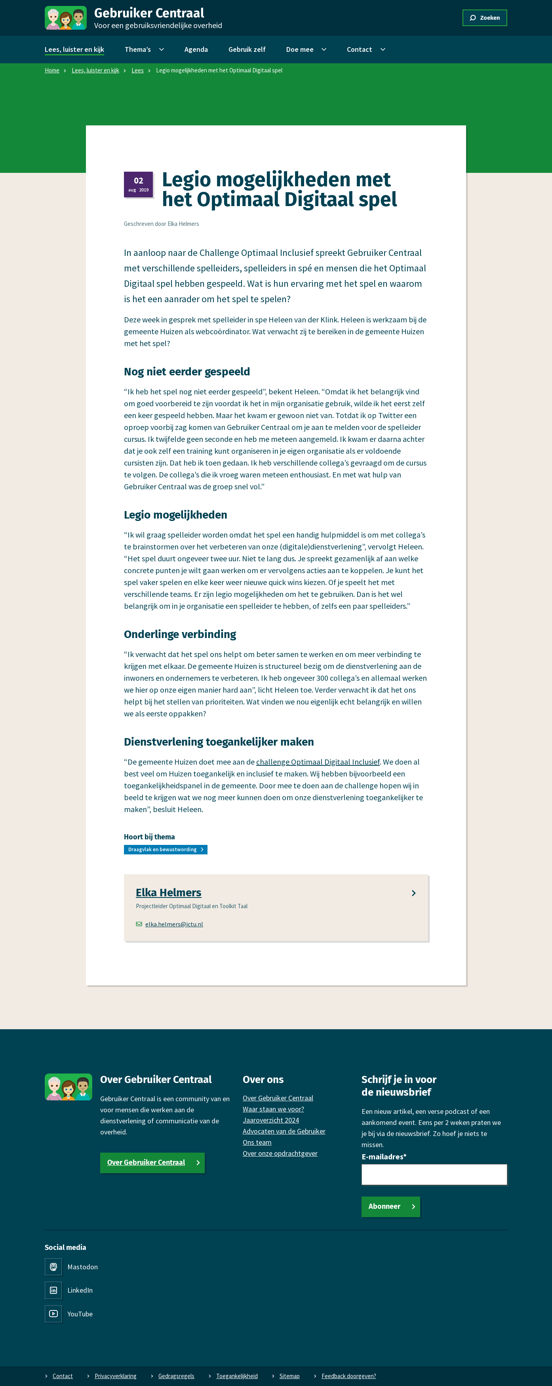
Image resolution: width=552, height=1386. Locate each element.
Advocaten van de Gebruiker (284, 1131)
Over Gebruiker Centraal (146, 1162)
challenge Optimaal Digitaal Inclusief (318, 761)
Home (52, 70)
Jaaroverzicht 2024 (271, 1120)
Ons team (257, 1142)
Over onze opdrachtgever (280, 1153)
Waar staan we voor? (273, 1108)
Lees (137, 70)
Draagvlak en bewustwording (162, 849)
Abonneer (384, 1206)
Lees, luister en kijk (95, 70)
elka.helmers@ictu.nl (169, 924)
